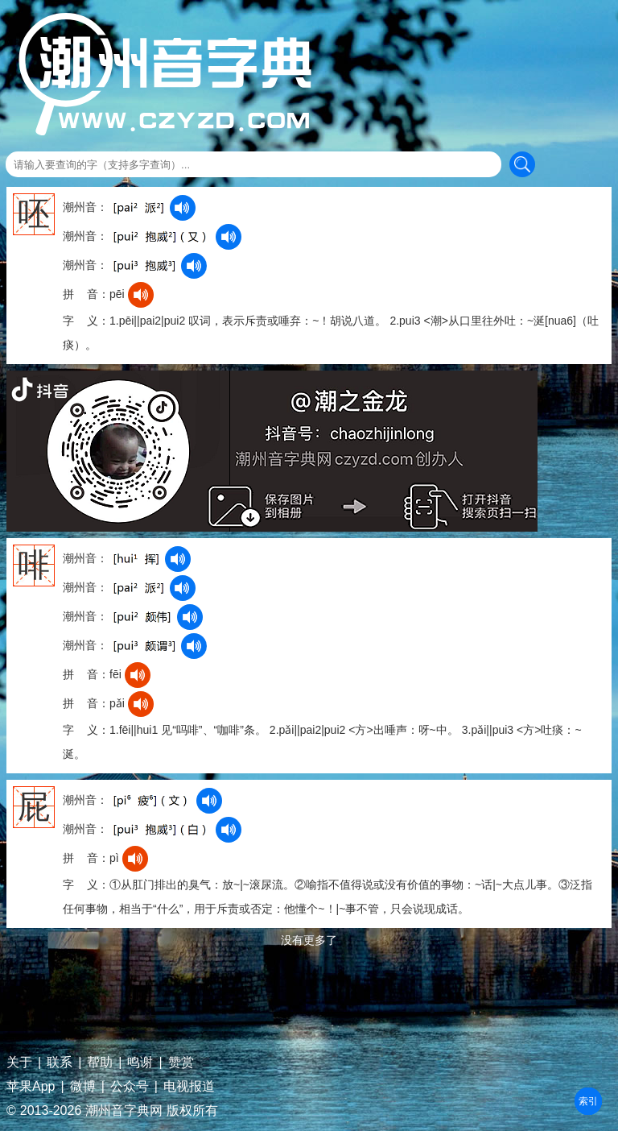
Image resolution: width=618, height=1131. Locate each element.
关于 (19, 1062)
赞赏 (181, 1062)
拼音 (588, 1101)
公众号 (129, 1086)
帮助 (100, 1062)
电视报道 (189, 1086)
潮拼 (588, 1101)
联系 (59, 1062)
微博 (83, 1086)
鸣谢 (140, 1062)
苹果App (30, 1086)
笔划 (588, 1101)
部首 (588, 1101)
